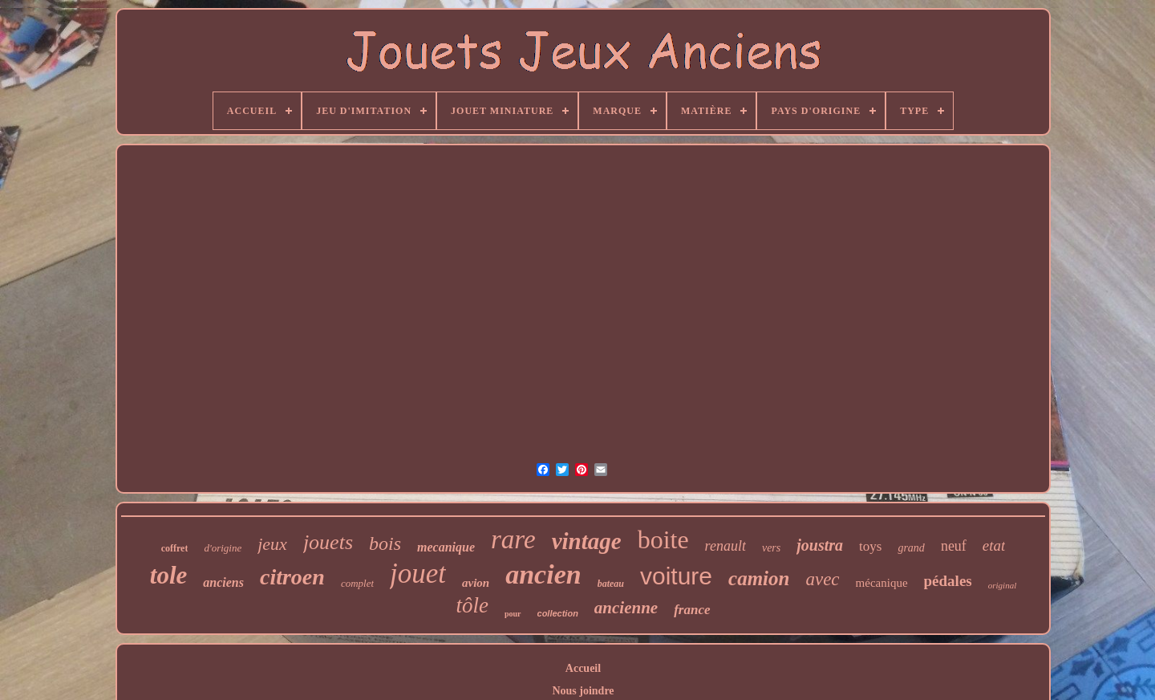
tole (169, 575)
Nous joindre (583, 691)
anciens (223, 582)
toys (870, 546)
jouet (418, 573)
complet (357, 583)
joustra (819, 545)
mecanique (446, 547)
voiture (676, 576)
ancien (543, 574)
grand (911, 548)
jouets (328, 542)
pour (513, 613)
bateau (611, 583)
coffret (174, 548)
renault (725, 546)
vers (771, 548)
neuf (954, 546)
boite (663, 539)
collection (557, 613)
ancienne (626, 607)
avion (475, 582)
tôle (472, 605)
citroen (292, 576)
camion (758, 578)
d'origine (222, 548)
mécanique (882, 582)
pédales (948, 580)
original (1002, 585)
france (692, 609)
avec (822, 579)
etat (994, 545)
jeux (272, 544)
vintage (587, 541)
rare (513, 539)
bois (385, 543)
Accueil (583, 668)
